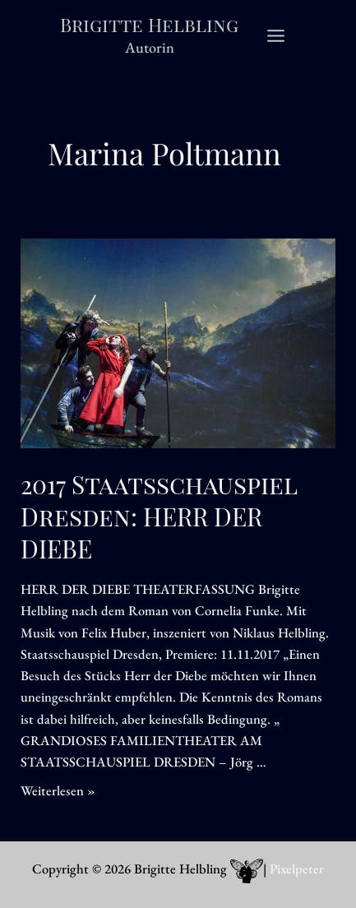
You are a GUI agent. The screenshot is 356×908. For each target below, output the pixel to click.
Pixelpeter (297, 868)
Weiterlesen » (58, 790)
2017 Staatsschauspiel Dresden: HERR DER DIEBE (159, 516)
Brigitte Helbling (149, 24)
